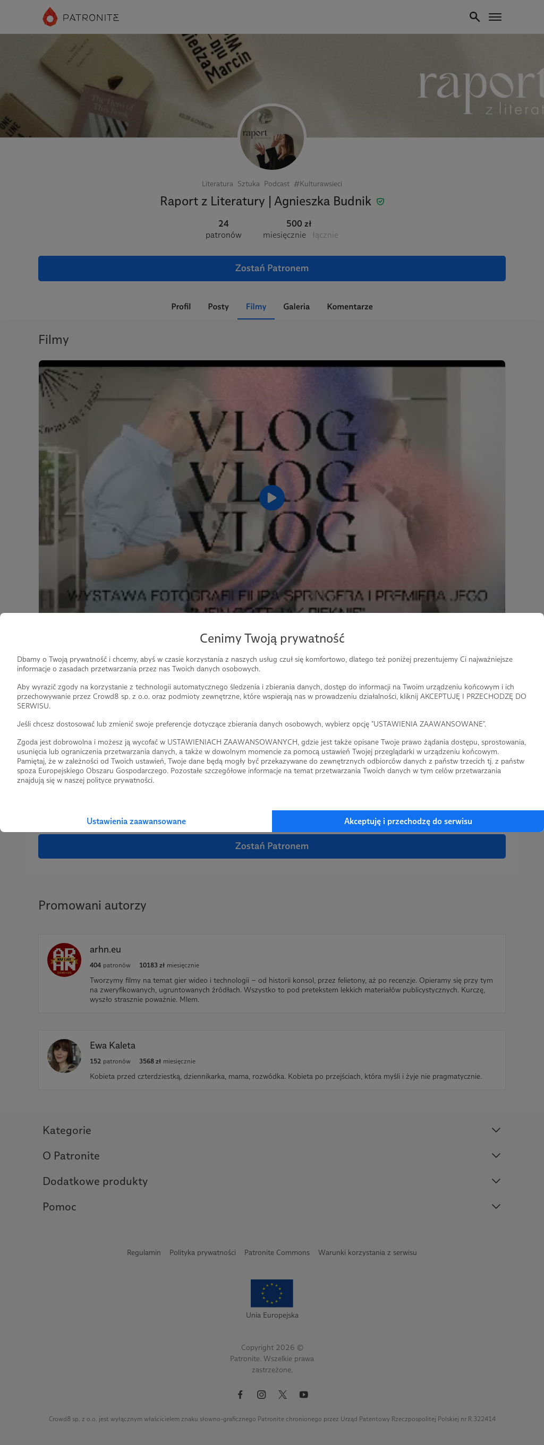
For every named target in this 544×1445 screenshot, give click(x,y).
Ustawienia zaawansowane (136, 821)
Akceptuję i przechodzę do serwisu (408, 821)
